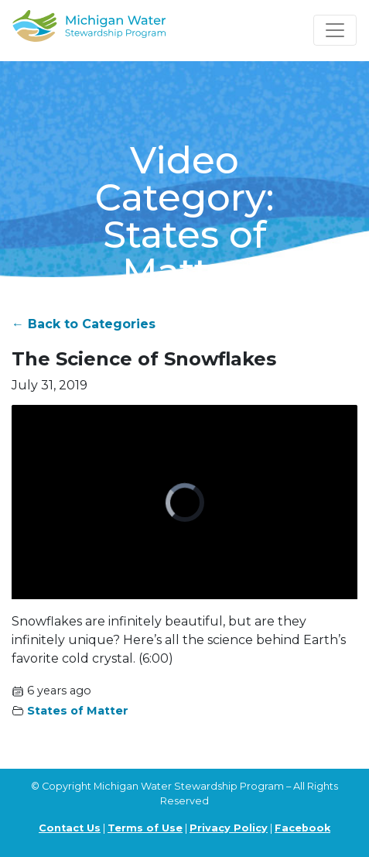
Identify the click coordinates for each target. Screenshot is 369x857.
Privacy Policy (229, 828)
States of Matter (77, 711)
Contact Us (70, 828)
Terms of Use (145, 828)
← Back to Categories (83, 324)
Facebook (302, 828)
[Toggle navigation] (335, 30)
